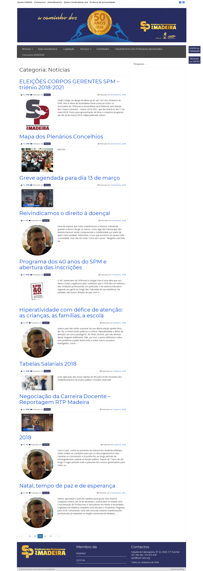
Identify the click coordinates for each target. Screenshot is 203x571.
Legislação (68, 49)
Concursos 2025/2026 (33, 55)
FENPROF (81, 553)
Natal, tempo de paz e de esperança (67, 485)
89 (30, 536)
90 (35, 536)
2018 (25, 437)
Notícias (26, 49)
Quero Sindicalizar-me (76, 2)
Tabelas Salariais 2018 (47, 363)
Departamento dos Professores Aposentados (138, 49)
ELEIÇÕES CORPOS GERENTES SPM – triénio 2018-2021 (69, 84)
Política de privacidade (102, 2)
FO (27, 220)
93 (51, 536)
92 (45, 536)
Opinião (46, 220)
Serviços (84, 49)
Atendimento (54, 2)
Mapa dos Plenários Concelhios (61, 136)
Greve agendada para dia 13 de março (69, 177)
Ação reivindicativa (47, 49)
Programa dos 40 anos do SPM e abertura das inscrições (63, 264)
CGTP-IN (80, 560)
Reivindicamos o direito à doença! (64, 213)
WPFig (181, 569)
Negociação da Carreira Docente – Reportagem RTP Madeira (65, 399)
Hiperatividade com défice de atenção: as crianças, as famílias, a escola (71, 312)
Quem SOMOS (24, 2)
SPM (28, 95)
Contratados (102, 49)
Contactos (40, 2)
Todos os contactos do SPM (145, 562)
